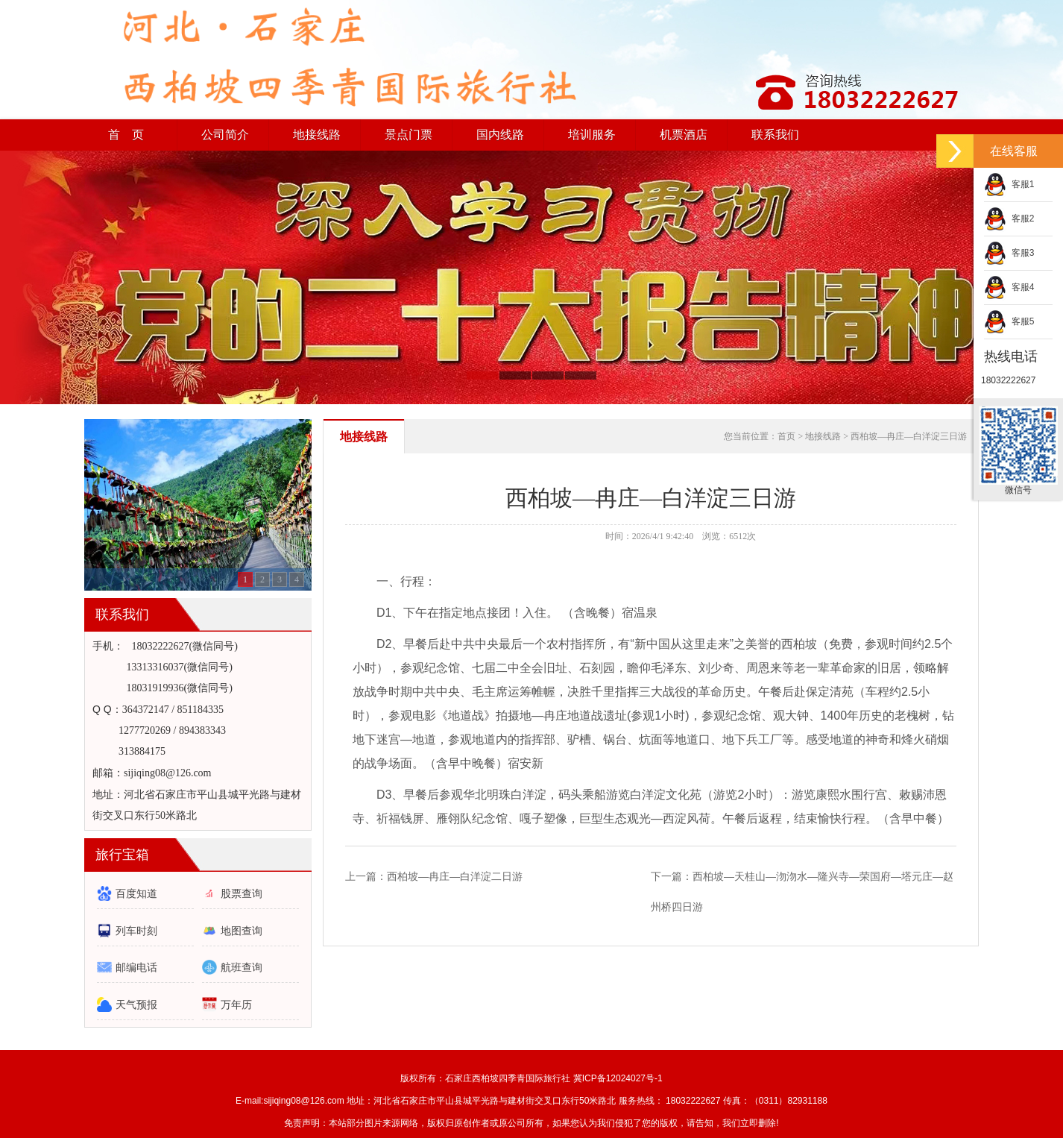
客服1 (1009, 184)
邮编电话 (136, 967)
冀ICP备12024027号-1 (618, 1078)
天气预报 (136, 1004)
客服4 (1009, 287)
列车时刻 (136, 931)
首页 (786, 436)
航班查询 (241, 967)
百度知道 (136, 893)
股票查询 (241, 893)
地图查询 (241, 931)
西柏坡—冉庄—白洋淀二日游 (455, 876)
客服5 (1009, 321)
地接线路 (364, 436)
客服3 (1009, 253)
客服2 (1009, 218)
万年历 (236, 1004)
